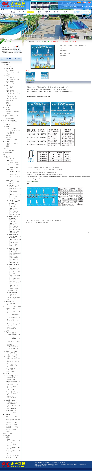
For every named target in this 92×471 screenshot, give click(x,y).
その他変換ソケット (12, 353)
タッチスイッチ (10, 109)
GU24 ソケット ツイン (13, 327)
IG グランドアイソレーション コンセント (13, 420)
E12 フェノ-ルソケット (13, 72)
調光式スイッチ (11, 377)
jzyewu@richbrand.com (66, 91)
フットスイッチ (10, 113)
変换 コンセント (10, 431)
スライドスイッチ (11, 386)
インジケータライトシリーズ (13, 455)
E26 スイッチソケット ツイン (16, 272)
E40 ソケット (9, 137)
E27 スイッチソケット (13, 128)
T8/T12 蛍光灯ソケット (15, 348)
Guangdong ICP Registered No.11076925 (54, 462)
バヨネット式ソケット (11, 355)
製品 (45, 41)
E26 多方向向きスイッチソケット (15, 231)
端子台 (6, 117)
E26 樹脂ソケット (13, 288)
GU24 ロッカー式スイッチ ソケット (13, 318)
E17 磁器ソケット (11, 77)
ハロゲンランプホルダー (12, 139)
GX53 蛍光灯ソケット (12, 333)
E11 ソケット (9, 66)
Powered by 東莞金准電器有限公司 (78, 464)
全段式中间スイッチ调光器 (12, 111)
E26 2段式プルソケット (13, 92)
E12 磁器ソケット (11, 70)
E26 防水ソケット (14, 290)
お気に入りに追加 (71, 3)
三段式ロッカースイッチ (12, 143)
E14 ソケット (9, 74)
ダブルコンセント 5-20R (12, 427)
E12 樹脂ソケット (13, 167)
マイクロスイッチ (11, 412)
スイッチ (9, 388)
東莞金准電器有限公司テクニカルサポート (45, 466)
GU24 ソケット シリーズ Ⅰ (14, 306)
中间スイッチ (9, 146)
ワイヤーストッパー (9, 118)
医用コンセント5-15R (11, 422)
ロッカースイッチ (11, 408)
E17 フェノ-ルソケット (13, 79)
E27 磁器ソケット (11, 133)
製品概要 (29, 82)
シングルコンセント (11, 429)
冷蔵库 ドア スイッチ (11, 145)
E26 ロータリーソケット (13, 96)
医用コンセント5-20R (11, 424)
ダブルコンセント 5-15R (12, 426)
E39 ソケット (9, 102)
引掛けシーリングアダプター (11, 115)
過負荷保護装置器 (11, 403)
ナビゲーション (10, 59)
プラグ (6, 148)
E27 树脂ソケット (11, 132)
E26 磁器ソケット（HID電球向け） (15, 250)
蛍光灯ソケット (10, 104)
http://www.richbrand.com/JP (51, 464)
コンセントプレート (9, 433)
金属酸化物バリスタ (12, 402)
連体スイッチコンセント (13, 398)
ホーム (63, 3)
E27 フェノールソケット (13, 130)
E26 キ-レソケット (12, 98)
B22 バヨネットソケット (12, 135)
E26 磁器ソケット (11, 90)
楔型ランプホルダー (12, 371)
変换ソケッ (8, 105)
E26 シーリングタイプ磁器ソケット (15, 257)
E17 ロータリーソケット (13, 83)
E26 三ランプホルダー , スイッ (16, 279)
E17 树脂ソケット (11, 81)
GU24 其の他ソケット (13, 328)
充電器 (7, 437)
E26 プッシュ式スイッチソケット (15, 195)
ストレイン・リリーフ (10, 150)
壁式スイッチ (10, 396)
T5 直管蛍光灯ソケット (15, 347)
